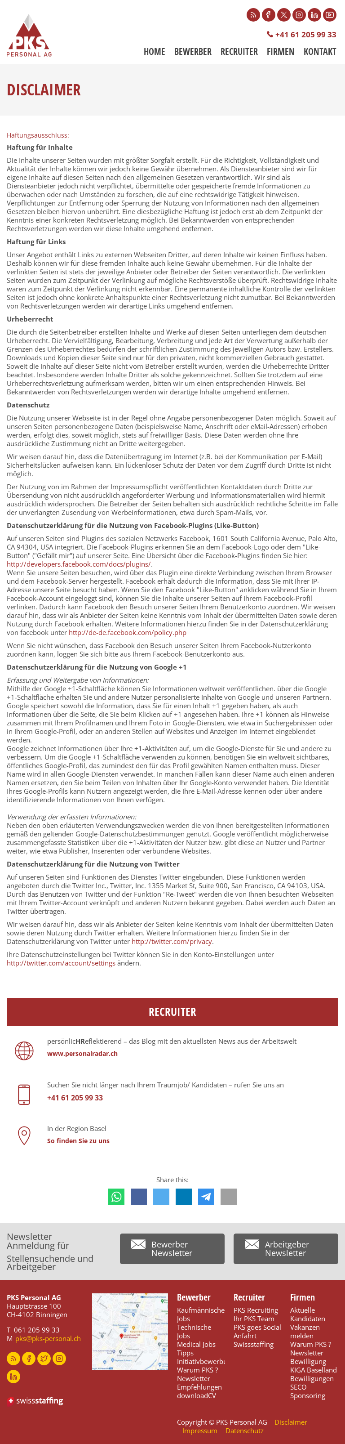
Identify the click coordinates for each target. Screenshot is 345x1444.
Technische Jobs (194, 1331)
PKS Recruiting (256, 1309)
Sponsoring (307, 1395)
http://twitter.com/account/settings (61, 962)
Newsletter (193, 1378)
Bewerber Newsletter (171, 1248)
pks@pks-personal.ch (48, 1338)
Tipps (185, 1352)
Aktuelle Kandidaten (307, 1314)
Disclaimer (290, 1421)
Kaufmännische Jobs (201, 1314)
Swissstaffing (254, 1344)
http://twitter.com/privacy (172, 941)
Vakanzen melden (305, 1331)
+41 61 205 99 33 (305, 34)
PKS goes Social (257, 1327)
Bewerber (193, 52)
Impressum (199, 1430)
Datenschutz (245, 1430)
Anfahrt (245, 1335)
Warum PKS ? (197, 1369)
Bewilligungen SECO (312, 1382)
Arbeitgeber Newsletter (287, 1248)
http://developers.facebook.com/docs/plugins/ (79, 563)
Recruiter (239, 52)
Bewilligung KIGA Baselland (313, 1365)
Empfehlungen (199, 1386)
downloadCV (196, 1395)
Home (154, 52)
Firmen (281, 52)
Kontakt (320, 52)
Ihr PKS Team (254, 1318)
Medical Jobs (196, 1344)
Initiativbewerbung (206, 1361)
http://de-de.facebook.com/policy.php (127, 632)
